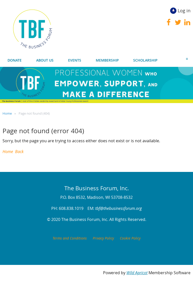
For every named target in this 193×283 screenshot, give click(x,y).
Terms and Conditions (70, 238)
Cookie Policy (130, 238)
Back (19, 151)
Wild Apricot (137, 272)
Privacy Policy (103, 238)
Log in (184, 11)
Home (7, 113)
